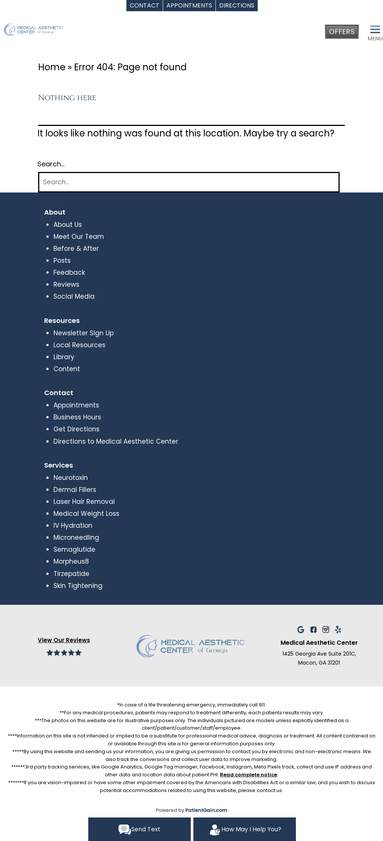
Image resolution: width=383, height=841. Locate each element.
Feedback (69, 272)
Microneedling (76, 537)
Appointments (76, 405)
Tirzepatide (71, 573)
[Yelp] (338, 629)
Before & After (76, 248)
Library (63, 356)
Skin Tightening (77, 585)
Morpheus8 (71, 561)
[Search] (189, 182)
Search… (50, 164)
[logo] (50, 34)
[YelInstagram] (325, 629)
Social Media (74, 296)
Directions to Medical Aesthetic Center (115, 441)
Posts (62, 260)
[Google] (300, 629)
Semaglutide (74, 549)
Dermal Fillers (74, 489)
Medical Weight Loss (86, 513)
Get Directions (76, 429)
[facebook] (313, 629)
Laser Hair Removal (84, 501)
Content (66, 368)
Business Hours (77, 417)
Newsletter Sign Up (83, 333)
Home (51, 67)
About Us (67, 224)
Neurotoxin (70, 477)
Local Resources (79, 345)
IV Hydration (72, 525)
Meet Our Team (78, 236)
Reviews (66, 284)
